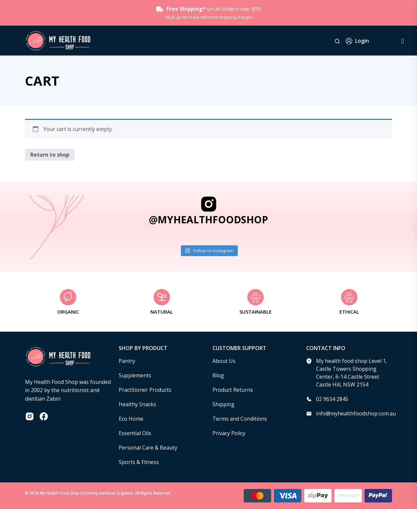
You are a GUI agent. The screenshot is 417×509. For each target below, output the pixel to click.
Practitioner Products (145, 389)
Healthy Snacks (137, 404)
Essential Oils (135, 433)
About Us (223, 361)
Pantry (127, 361)
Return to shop (49, 154)
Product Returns (232, 389)
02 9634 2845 (332, 399)
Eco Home (131, 418)
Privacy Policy (228, 433)
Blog (218, 375)
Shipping (223, 404)
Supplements (135, 375)
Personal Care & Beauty (148, 447)
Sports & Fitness (139, 462)
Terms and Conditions (239, 418)
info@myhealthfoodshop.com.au (356, 413)
